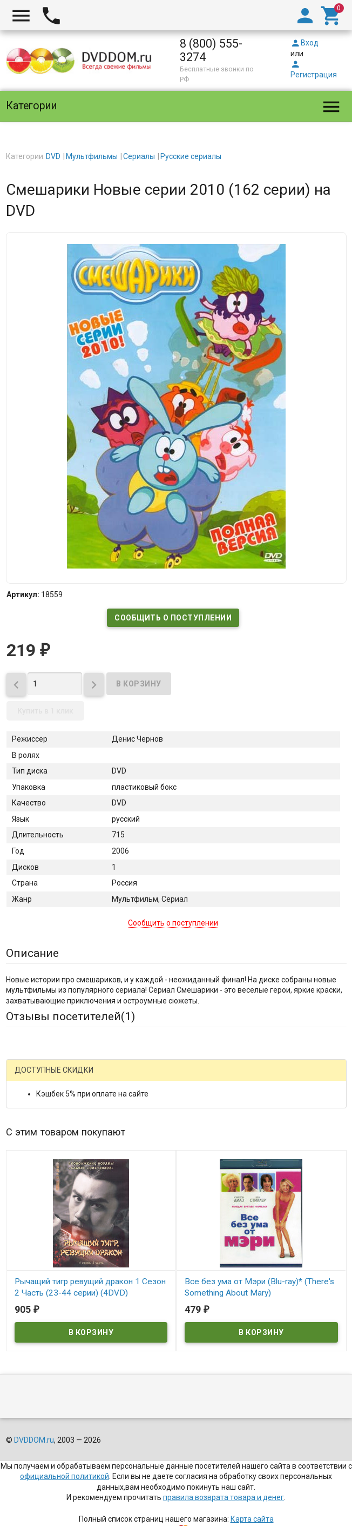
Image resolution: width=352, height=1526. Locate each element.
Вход (304, 42)
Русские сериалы (190, 156)
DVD (53, 156)
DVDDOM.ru (34, 1440)
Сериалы (139, 156)
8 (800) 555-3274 (211, 50)
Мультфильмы (92, 156)
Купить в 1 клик (45, 710)
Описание (32, 953)
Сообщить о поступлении (173, 617)
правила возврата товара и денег (223, 1497)
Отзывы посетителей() (70, 1016)
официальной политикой (64, 1476)
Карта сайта (252, 1519)
